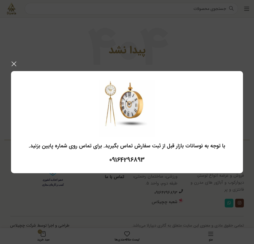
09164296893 (127, 160)
